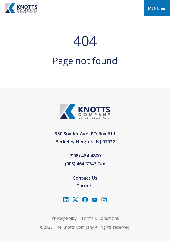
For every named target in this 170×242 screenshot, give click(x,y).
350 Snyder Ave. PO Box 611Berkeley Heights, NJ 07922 (85, 138)
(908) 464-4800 (85, 156)
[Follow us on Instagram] (104, 199)
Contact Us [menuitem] (85, 178)
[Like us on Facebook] (85, 199)
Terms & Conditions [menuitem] (100, 218)
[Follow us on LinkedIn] (66, 199)
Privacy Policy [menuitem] (64, 218)
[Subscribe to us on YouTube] (94, 199)
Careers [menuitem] (85, 186)
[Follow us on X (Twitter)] (75, 199)
